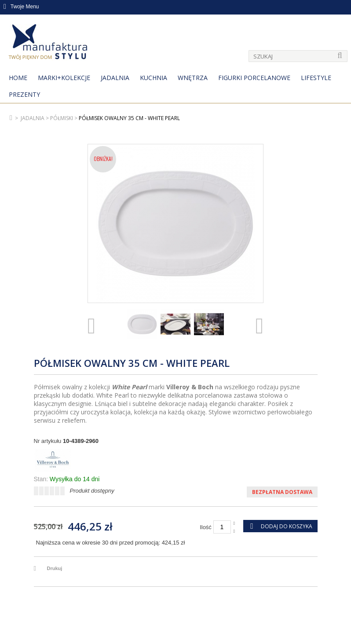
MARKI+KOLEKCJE (64, 77)
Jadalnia (115, 77)
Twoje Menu (21, 7)
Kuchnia (153, 77)
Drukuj (54, 568)
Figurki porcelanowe (254, 77)
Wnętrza (193, 77)
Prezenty (24, 94)
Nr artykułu (48, 441)
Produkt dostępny (92, 491)
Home (18, 77)
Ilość (206, 527)
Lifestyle (316, 77)
